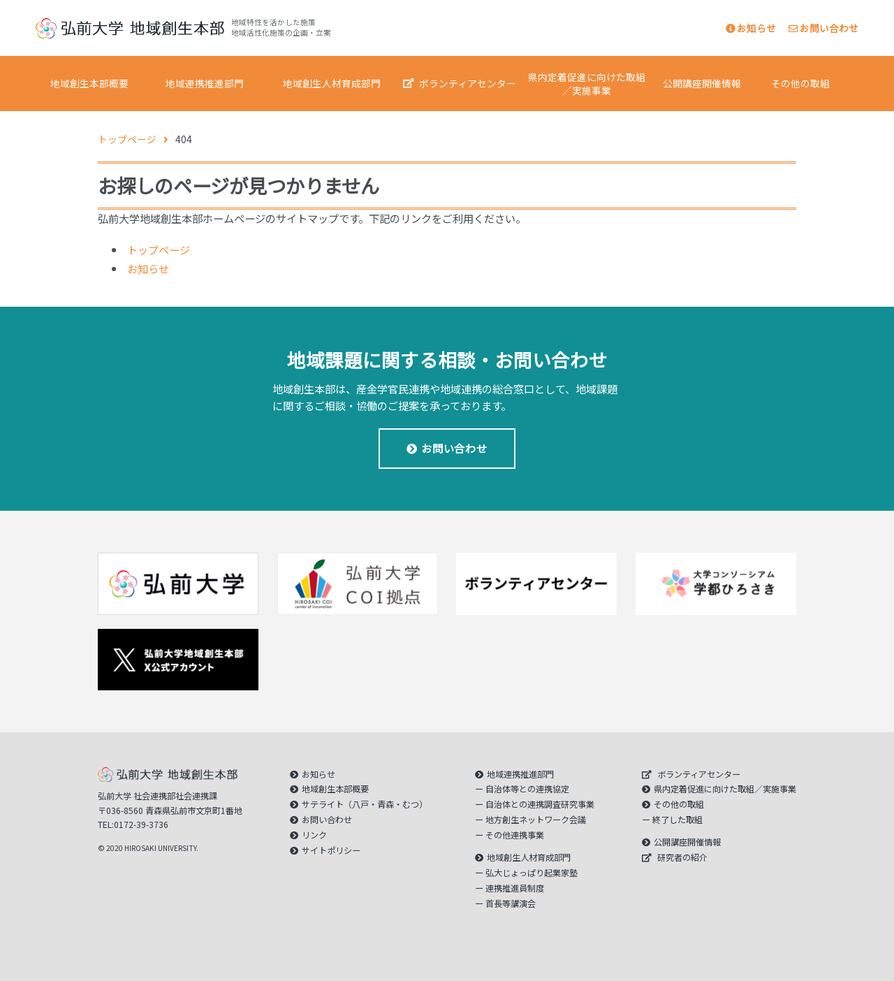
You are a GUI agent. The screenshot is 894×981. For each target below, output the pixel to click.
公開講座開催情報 (702, 83)
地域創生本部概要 (89, 83)
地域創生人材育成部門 (332, 83)
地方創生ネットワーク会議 (535, 819)
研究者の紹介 (682, 857)
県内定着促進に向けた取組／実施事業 (586, 83)
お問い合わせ (823, 28)
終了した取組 (677, 819)
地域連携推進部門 (205, 83)
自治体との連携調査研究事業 (539, 804)
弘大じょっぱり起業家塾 (531, 872)
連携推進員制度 (514, 888)
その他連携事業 (514, 835)
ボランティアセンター (467, 83)
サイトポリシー (331, 850)
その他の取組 (800, 83)
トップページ (158, 249)
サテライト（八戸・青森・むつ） (364, 804)
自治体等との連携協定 (527, 789)
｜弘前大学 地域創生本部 (130, 28)
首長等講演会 (510, 903)
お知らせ (751, 28)
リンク (314, 835)
